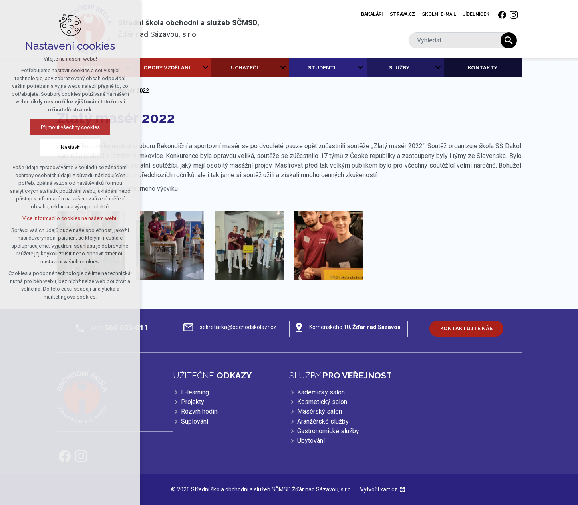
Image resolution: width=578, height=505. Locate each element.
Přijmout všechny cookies (67, 127)
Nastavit (67, 147)
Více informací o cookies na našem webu (67, 218)
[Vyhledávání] (509, 40)
